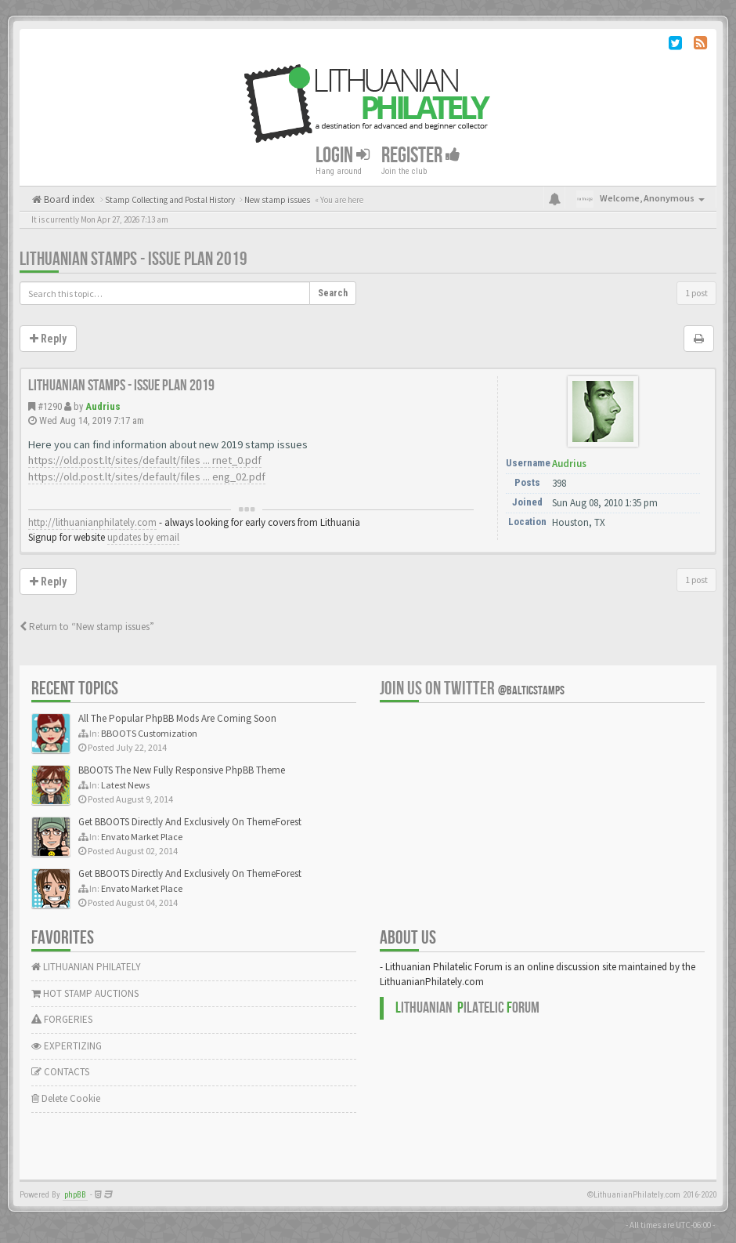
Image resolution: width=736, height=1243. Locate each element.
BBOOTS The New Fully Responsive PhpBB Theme (181, 770)
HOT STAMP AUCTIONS (85, 993)
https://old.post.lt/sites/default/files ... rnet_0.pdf (145, 460)
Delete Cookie (65, 1098)
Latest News (125, 785)
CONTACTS (60, 1071)
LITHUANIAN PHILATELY (86, 966)
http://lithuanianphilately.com (92, 522)
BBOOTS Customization (149, 733)
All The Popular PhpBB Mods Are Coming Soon (177, 718)
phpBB (75, 1195)
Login (343, 156)
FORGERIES (61, 1019)
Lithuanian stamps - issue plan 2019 (133, 259)
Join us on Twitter (472, 688)
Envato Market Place (141, 837)
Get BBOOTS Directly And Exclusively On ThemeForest (189, 821)
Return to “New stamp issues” (87, 626)
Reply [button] (48, 338)
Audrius (103, 406)
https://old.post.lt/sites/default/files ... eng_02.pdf (146, 476)
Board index (68, 199)
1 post (696, 293)
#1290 (50, 406)
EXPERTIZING (66, 1046)
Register (420, 156)
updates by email (143, 537)
